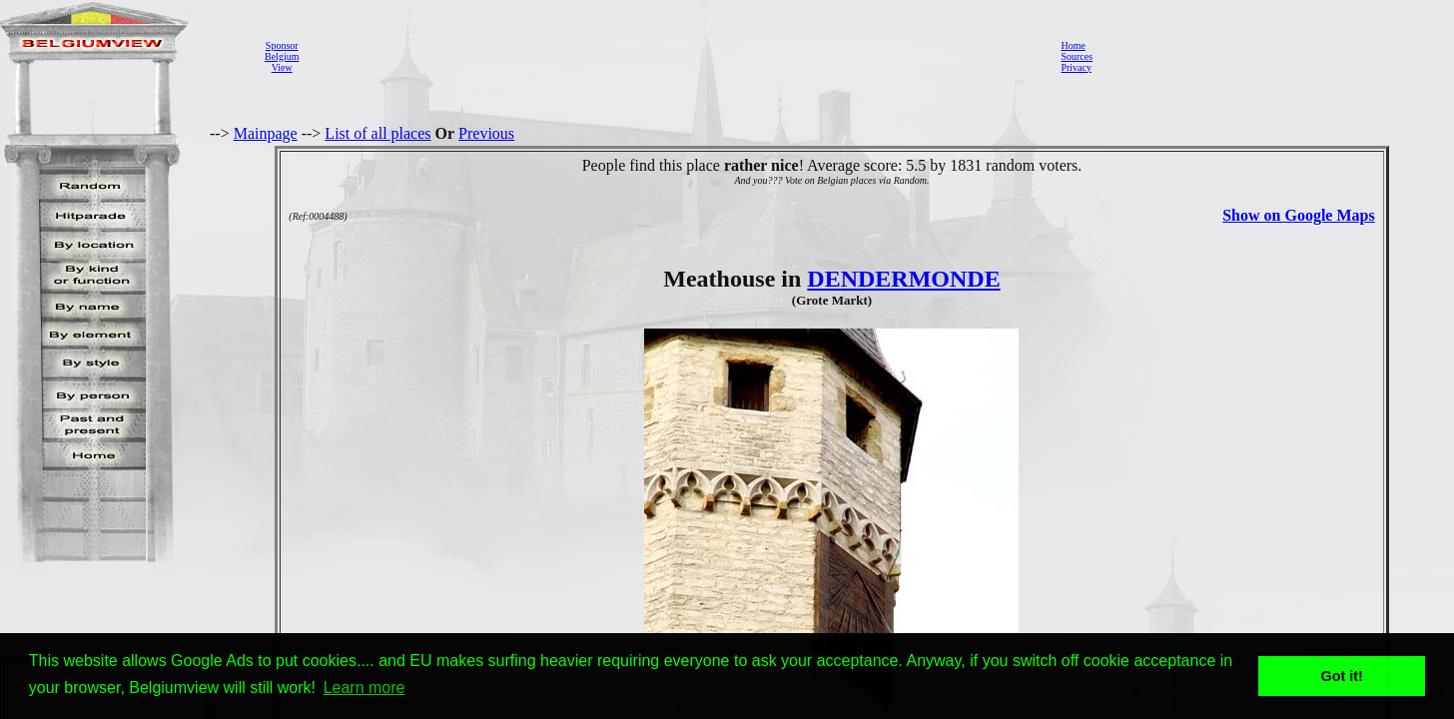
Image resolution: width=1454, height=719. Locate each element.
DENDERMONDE (903, 279)
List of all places (377, 133)
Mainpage (266, 133)
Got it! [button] (1342, 676)
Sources (1076, 56)
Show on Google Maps (1298, 215)
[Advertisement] (674, 56)
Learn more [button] (364, 687)
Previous (486, 133)
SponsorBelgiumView (282, 56)
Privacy (1076, 67)
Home (1073, 45)
